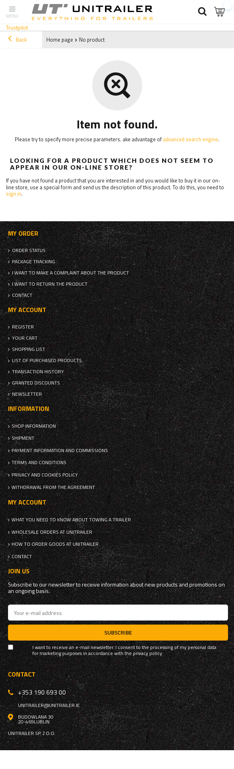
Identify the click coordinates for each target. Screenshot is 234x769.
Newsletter (27, 394)
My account (27, 310)
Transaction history (38, 371)
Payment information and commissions (60, 450)
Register (23, 326)
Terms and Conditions (39, 462)
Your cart (25, 338)
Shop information (34, 426)
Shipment (23, 438)
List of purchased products (47, 360)
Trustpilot (17, 27)
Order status (29, 250)
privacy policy (147, 653)
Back (17, 40)
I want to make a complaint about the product (70, 272)
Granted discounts (36, 382)
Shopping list (28, 349)
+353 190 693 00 (42, 692)
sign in (13, 194)
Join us (19, 571)
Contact (22, 295)
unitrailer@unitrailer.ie (49, 705)
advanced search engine (190, 139)
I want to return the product (49, 284)
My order (23, 233)
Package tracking (33, 261)
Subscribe (118, 632)
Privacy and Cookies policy (45, 475)
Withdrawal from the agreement (53, 487)
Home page (59, 40)
